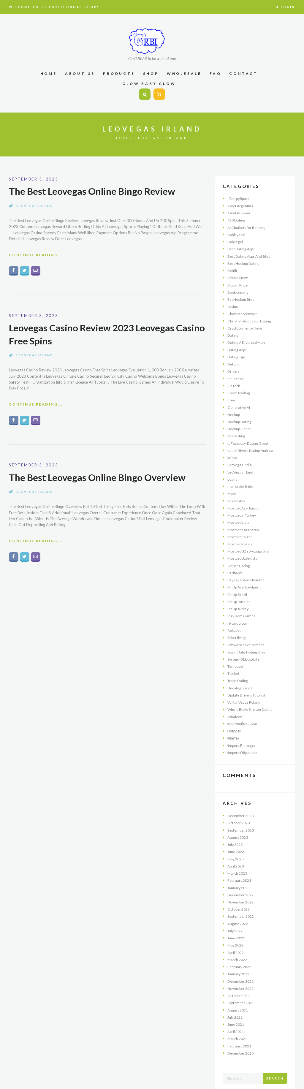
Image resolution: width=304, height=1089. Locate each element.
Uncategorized (240, 674)
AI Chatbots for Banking (248, 226)
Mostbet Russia (240, 534)
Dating (233, 331)
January (239, 870)
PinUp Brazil (237, 583)
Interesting (236, 429)
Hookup (234, 408)
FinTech (234, 380)
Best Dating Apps (242, 247)
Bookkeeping (238, 289)
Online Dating (239, 555)
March (238, 856)
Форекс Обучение (243, 737)
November (241, 884)
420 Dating (237, 219)
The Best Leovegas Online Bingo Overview (101, 479)
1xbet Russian (239, 212)
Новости (234, 716)
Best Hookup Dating (244, 261)
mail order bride (241, 478)
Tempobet (236, 653)
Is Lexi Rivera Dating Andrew (252, 443)
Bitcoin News (238, 275)
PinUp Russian (239, 590)
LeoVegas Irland (34, 206)
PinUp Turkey (239, 597)
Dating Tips (237, 352)
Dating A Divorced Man (247, 338)
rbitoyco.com (239, 611)
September (242, 814)
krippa (233, 450)
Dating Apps (238, 345)
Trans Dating (238, 667)
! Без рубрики (239, 198)
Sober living (237, 625)
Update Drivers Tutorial (248, 681)
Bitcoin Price (238, 282)
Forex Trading (239, 387)
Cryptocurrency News (246, 324)
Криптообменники (243, 709)
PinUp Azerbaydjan (244, 576)
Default (233, 359)
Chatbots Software (243, 310)
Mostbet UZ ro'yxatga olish (251, 541)
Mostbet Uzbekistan (245, 548)
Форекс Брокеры (242, 730)
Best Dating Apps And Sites (251, 254)
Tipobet (234, 660)
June (236, 835)
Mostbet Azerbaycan (245, 499)
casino (232, 303)
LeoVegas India (240, 457)
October (240, 807)
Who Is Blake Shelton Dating (251, 695)
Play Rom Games (242, 604)
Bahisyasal (236, 233)
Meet (232, 485)
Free (231, 394)
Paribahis (235, 562)
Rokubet (234, 618)
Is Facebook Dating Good (249, 436)
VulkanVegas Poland (244, 688)
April (236, 849)
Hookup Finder (240, 422)
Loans (232, 471)
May (236, 842)
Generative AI (239, 401)
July (236, 828)
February (240, 863)
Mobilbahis (237, 492)
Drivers (233, 366)
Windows (235, 702)
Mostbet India (239, 513)
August (238, 821)
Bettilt (232, 268)
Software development (247, 632)
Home (122, 138)
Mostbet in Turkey (243, 506)
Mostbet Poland (241, 527)
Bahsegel (235, 240)
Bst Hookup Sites (242, 296)
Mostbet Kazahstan (244, 520)
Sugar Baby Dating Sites (248, 639)
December (241, 800)
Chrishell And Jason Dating (250, 317)
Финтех (233, 723)
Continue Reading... (37, 255)
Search (275, 1056)
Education (236, 373)
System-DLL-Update (244, 646)
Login (288, 7)
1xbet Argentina (241, 205)
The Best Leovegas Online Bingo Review (96, 191)
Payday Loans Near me (247, 569)
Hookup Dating (240, 415)
